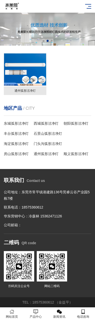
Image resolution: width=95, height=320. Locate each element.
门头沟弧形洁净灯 (48, 144)
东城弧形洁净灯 (16, 123)
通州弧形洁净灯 (46, 154)
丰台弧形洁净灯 (16, 133)
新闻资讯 (59, 313)
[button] (44, 41)
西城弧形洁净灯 (46, 123)
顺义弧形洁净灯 (76, 154)
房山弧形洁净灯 (16, 154)
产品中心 (36, 313)
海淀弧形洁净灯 (16, 144)
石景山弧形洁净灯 (48, 133)
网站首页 (12, 313)
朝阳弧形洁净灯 (76, 123)
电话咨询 (83, 313)
